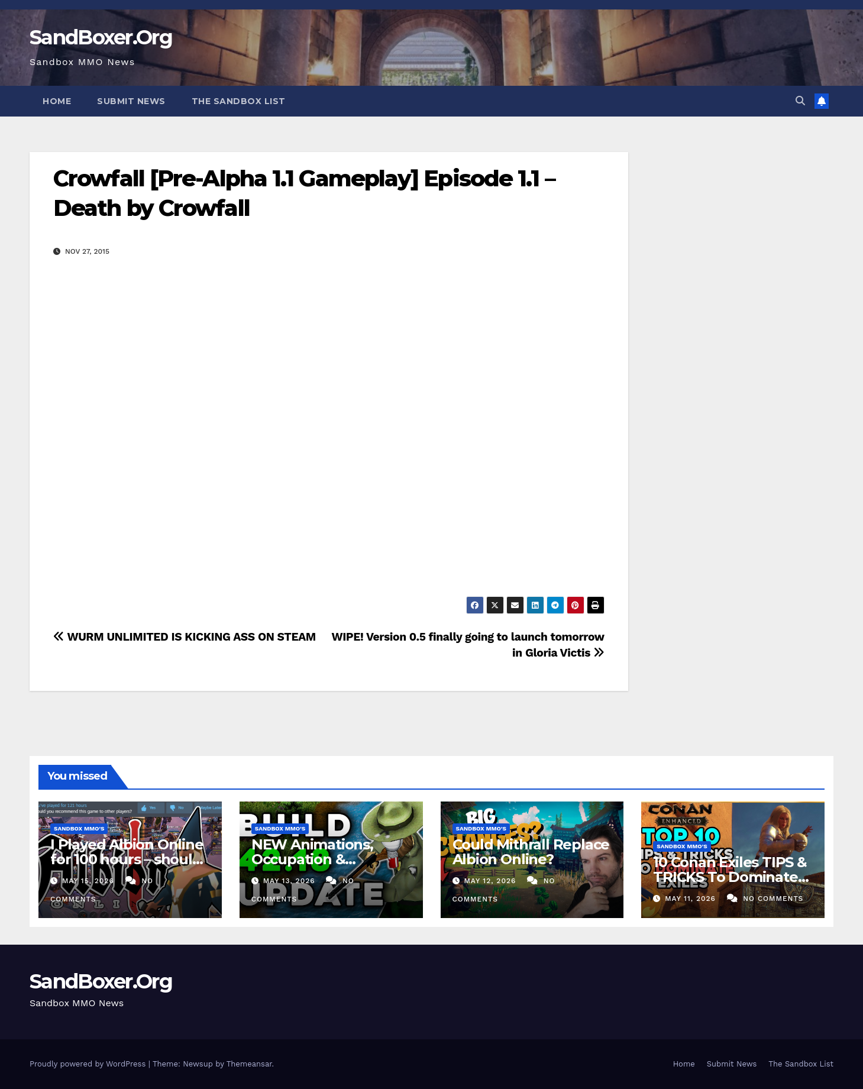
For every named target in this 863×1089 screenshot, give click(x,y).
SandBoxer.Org (101, 37)
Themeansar (249, 1063)
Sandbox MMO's (79, 828)
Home (57, 101)
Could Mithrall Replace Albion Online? (531, 852)
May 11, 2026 (692, 898)
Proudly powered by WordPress (89, 1063)
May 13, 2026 (290, 881)
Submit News (131, 101)
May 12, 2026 (491, 881)
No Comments (773, 898)
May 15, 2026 (89, 881)
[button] (800, 100)
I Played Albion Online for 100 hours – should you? (126, 859)
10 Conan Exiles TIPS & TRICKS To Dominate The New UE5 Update (730, 877)
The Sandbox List (239, 101)
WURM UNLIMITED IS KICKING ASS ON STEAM (184, 637)
